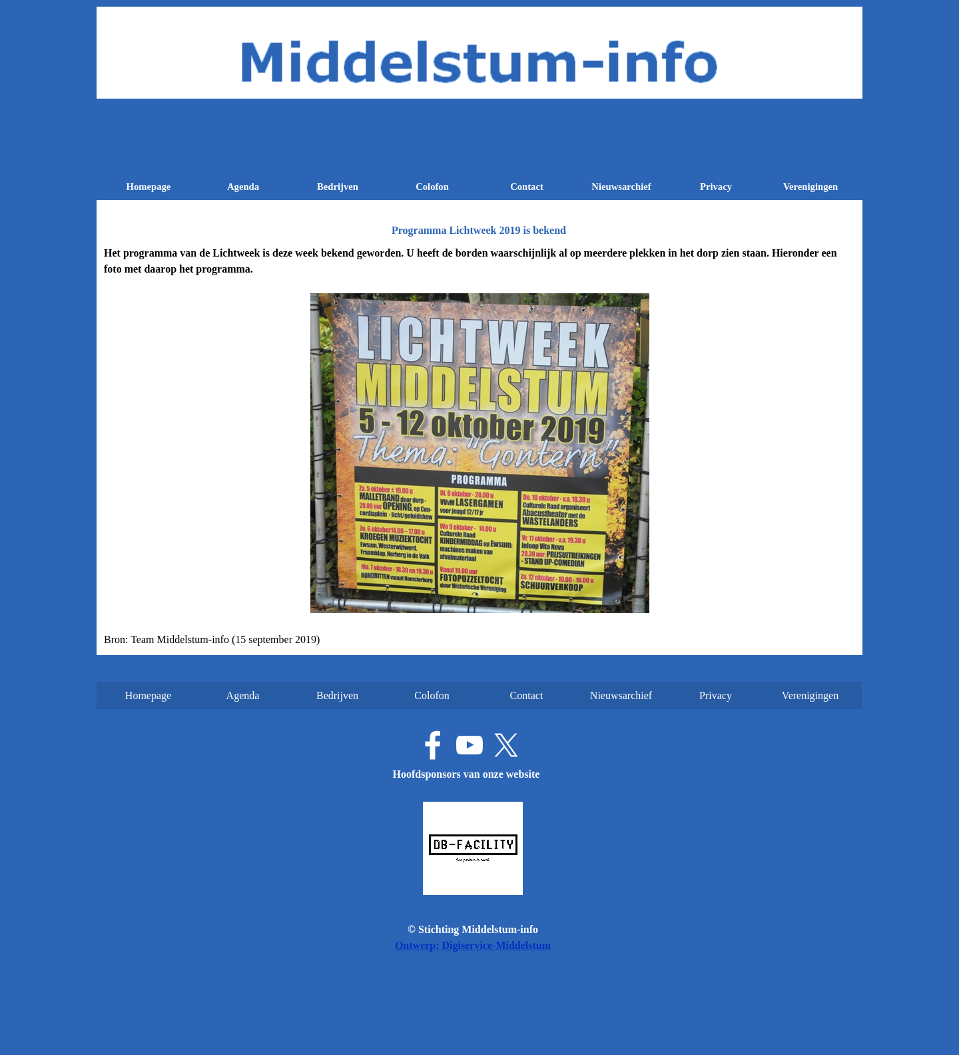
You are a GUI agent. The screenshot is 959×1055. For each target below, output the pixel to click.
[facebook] (433, 745)
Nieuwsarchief (621, 186)
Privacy (716, 186)
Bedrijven (337, 186)
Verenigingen (810, 186)
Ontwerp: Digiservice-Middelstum (473, 945)
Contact (526, 186)
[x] (506, 745)
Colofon (432, 186)
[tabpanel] (479, 446)
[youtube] (469, 745)
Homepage (149, 186)
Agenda (243, 186)
